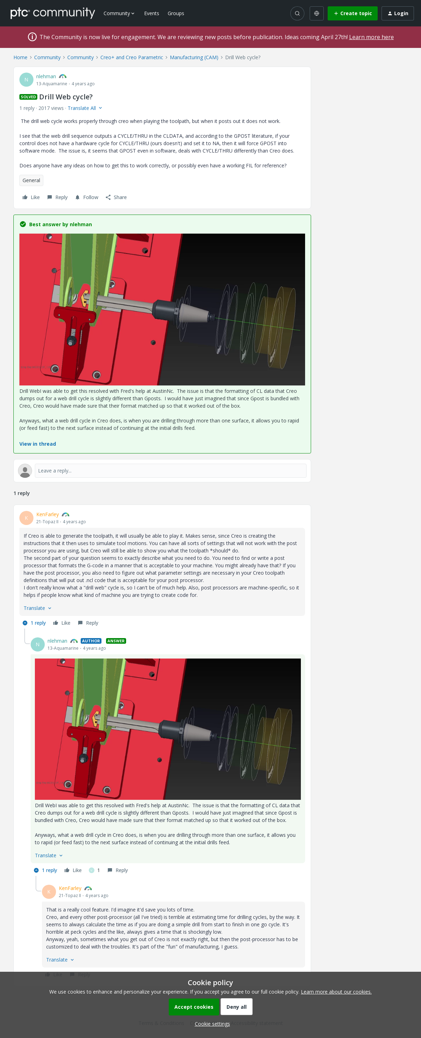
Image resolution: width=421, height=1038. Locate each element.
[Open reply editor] (162, 470)
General (31, 180)
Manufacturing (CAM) (194, 57)
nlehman (46, 76)
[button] (353, 13)
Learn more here (371, 37)
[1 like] (94, 870)
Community (47, 57)
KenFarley (47, 514)
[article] (162, 570)
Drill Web (29, 391)
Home (20, 57)
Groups (176, 13)
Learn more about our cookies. (336, 991)
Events (151, 13)
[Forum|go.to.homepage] (53, 13)
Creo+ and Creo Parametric (131, 57)
